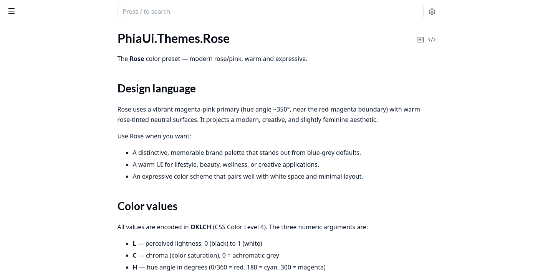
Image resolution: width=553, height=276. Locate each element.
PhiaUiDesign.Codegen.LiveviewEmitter (54, 259)
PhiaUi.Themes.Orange (35, 48)
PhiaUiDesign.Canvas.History (44, 135)
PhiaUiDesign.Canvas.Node (41, 156)
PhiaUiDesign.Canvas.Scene (42, 177)
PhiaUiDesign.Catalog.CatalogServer (54, 208)
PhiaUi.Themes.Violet (33, 114)
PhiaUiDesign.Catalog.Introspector (51, 228)
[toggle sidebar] (105, 10)
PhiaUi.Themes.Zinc (31, 125)
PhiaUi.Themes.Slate (32, 104)
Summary (25, 81)
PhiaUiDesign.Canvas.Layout (43, 146)
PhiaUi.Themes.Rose (32, 58)
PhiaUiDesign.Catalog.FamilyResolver (54, 218)
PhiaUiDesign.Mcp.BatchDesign (47, 270)
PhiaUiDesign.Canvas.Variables (46, 197)
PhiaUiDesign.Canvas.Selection (46, 187)
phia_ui (17, 7)
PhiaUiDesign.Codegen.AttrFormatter (54, 239)
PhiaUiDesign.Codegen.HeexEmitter (53, 249)
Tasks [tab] (84, 31)
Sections (24, 72)
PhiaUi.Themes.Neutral (35, 38)
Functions (26, 90)
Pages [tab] (13, 31)
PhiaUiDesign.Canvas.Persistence (49, 166)
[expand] (107, 40)
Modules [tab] (46, 31)
